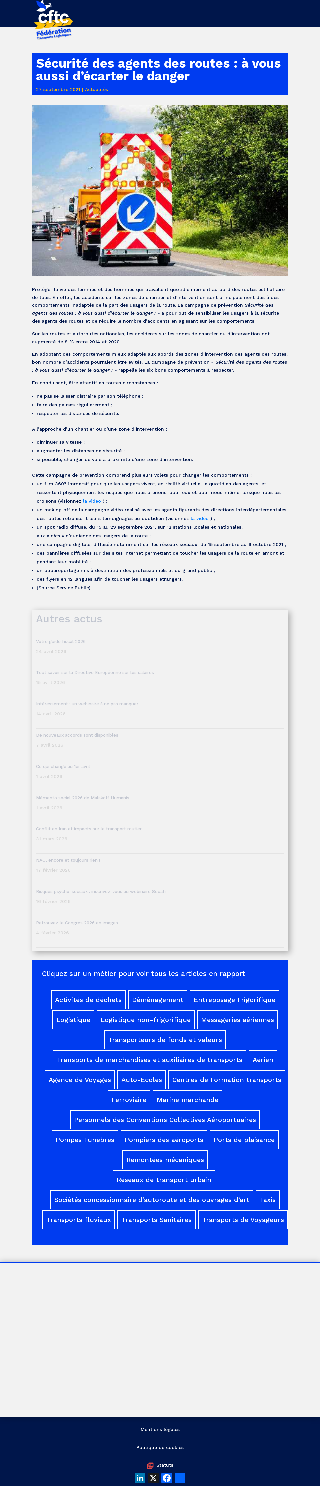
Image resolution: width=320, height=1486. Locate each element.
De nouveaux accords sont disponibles (77, 735)
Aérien (263, 1060)
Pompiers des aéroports (164, 1140)
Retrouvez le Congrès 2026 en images (77, 922)
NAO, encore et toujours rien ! (68, 860)
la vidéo (92, 501)
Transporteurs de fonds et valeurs (165, 1040)
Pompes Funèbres (85, 1140)
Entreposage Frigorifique (234, 1000)
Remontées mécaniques (165, 1160)
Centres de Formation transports (226, 1080)
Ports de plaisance (244, 1140)
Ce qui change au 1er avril (63, 766)
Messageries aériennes (237, 1020)
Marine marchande (187, 1100)
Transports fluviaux (78, 1220)
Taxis (268, 1200)
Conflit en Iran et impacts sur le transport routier (89, 828)
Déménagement (157, 1000)
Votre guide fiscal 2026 (61, 641)
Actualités (96, 89)
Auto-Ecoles (141, 1080)
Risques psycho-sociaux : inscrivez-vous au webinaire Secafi (101, 891)
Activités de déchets (88, 1000)
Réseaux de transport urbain (164, 1180)
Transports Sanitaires (156, 1220)
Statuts (164, 1465)
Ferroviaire (129, 1100)
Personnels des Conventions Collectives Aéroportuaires (165, 1120)
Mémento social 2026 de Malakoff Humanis (82, 797)
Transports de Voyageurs (243, 1220)
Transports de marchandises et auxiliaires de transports (149, 1060)
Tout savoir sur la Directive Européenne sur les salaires (95, 672)
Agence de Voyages (80, 1080)
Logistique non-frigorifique (146, 1020)
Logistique (73, 1020)
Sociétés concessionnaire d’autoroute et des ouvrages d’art (151, 1200)
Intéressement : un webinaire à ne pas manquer (87, 703)
